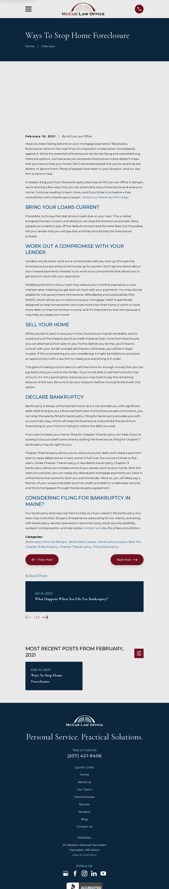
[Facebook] (75, 827)
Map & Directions (84, 808)
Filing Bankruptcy (105, 500)
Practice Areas (84, 750)
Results (84, 758)
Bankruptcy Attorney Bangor (46, 495)
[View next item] (45, 571)
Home (84, 728)
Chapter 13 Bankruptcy (41, 500)
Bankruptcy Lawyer (83, 495)
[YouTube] (103, 827)
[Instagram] (84, 827)
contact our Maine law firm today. (105, 151)
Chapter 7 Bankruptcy (75, 500)
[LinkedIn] (94, 827)
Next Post (127, 513)
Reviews (84, 765)
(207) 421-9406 (84, 709)
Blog (84, 773)
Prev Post (42, 513)
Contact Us (84, 780)
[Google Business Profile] (65, 827)
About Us (84, 735)
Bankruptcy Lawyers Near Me (119, 495)
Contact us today (95, 482)
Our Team (84, 743)
